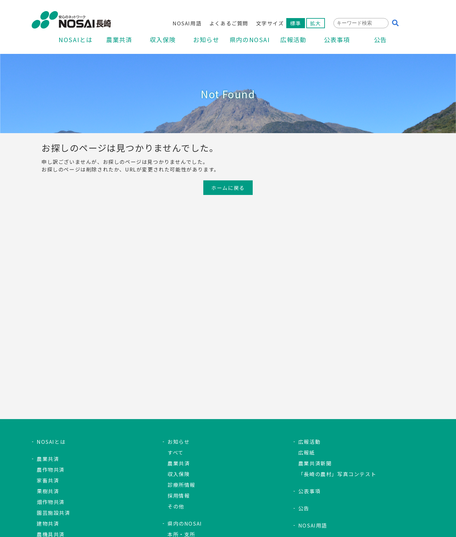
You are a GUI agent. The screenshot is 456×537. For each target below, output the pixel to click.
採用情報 (179, 495)
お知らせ (206, 40)
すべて (176, 452)
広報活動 (293, 40)
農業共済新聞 (315, 463)
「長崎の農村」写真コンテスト (337, 474)
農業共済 (119, 40)
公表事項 (337, 40)
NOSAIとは (75, 40)
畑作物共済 (51, 502)
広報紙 (306, 452)
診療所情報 (181, 484)
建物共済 (48, 523)
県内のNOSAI (250, 40)
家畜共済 (48, 480)
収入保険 (163, 40)
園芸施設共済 (53, 512)
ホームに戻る (228, 187)
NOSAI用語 (187, 23)
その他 (176, 506)
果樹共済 (48, 491)
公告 (380, 40)
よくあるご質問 (228, 23)
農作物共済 (51, 469)
